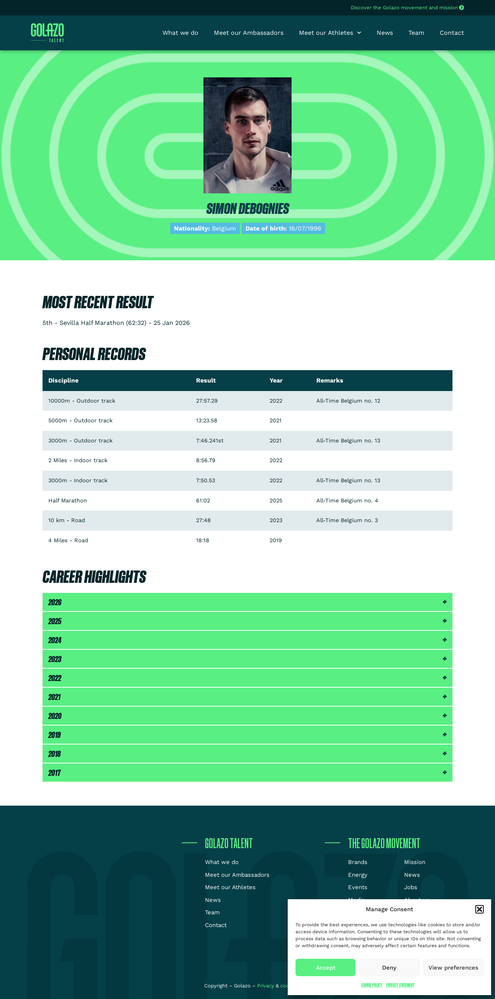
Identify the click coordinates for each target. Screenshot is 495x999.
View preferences (453, 967)
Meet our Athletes (330, 33)
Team (416, 32)
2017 (54, 772)
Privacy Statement (400, 985)
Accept (325, 967)
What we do (180, 32)
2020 (54, 715)
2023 (54, 658)
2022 (54, 677)
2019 (54, 734)
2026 (54, 602)
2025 (54, 621)
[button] (479, 909)
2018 (54, 753)
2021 (54, 696)
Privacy (266, 986)
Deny (389, 967)
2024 (54, 640)
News (385, 32)
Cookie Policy (371, 985)
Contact (452, 32)
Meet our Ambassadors (248, 32)
